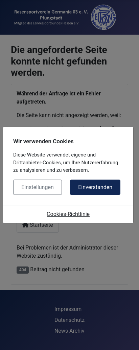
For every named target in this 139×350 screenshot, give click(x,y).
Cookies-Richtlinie (68, 214)
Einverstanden (95, 187)
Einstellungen (37, 187)
